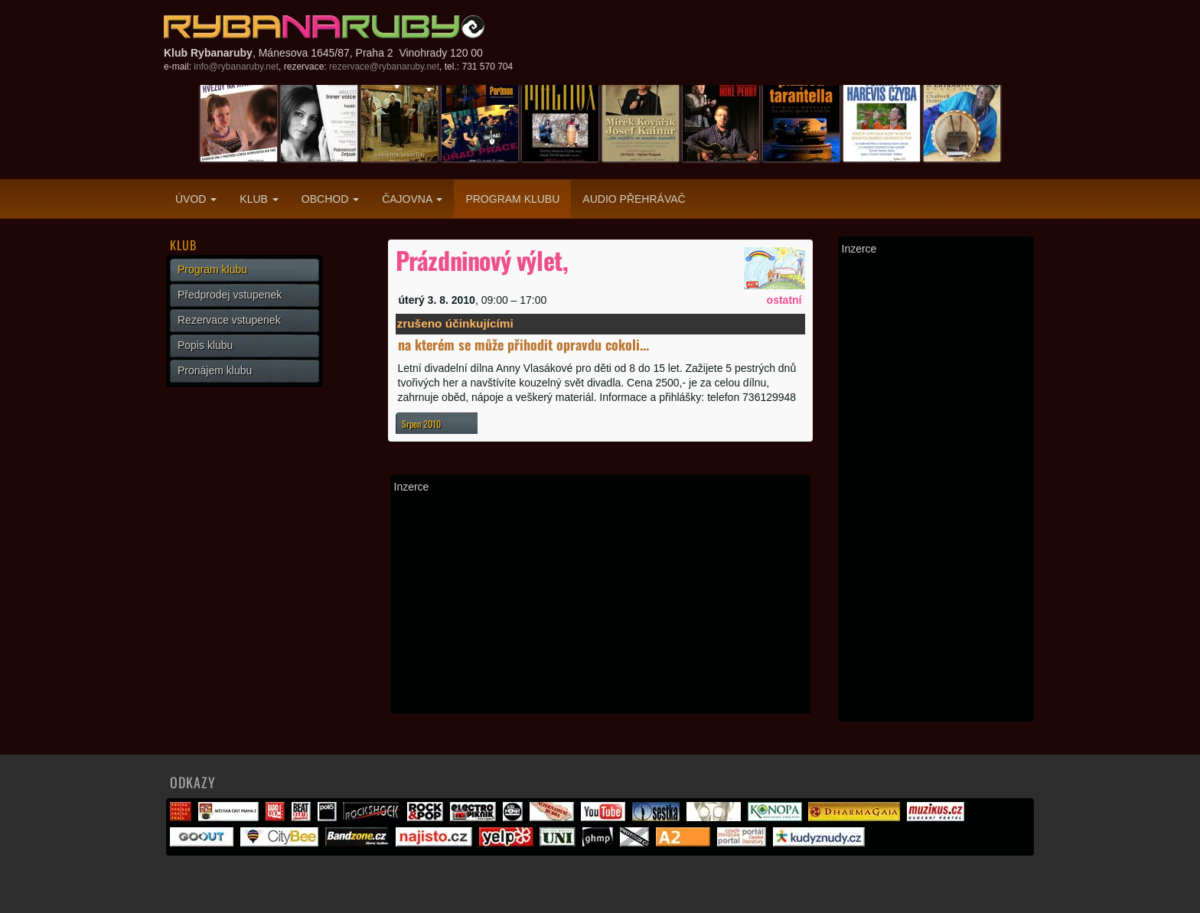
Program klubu (512, 199)
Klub (259, 199)
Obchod (330, 199)
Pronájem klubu (215, 370)
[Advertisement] (600, 603)
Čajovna (412, 199)
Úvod (196, 199)
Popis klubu (205, 345)
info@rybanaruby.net (236, 66)
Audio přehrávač (633, 199)
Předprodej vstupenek (230, 295)
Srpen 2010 (421, 423)
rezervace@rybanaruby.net (384, 66)
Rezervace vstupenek (229, 320)
